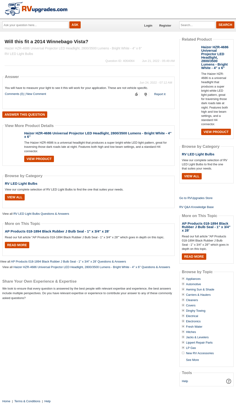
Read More (17, 245)
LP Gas (191, 348)
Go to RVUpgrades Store (195, 198)
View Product (39, 159)
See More (192, 360)
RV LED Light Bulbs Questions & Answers (41, 213)
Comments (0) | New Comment (25, 94)
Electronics (193, 321)
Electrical (192, 316)
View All (14, 197)
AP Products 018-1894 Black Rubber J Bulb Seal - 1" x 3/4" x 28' (57, 231)
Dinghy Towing (195, 310)
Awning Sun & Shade (200, 289)
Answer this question (25, 114)
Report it (159, 94)
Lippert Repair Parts (199, 342)
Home (6, 401)
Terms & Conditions (27, 401)
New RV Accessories (200, 353)
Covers (190, 305)
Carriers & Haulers (198, 294)
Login (148, 25)
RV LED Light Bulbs (21, 183)
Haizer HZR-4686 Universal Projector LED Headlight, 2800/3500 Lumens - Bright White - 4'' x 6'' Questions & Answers (91, 267)
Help (185, 381)
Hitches (191, 332)
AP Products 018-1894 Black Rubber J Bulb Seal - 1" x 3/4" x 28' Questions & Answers (68, 261)
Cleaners (192, 300)
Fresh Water (194, 326)
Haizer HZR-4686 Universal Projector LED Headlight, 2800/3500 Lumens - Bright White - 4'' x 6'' (97, 135)
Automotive (193, 284)
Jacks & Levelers (197, 337)
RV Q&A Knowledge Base (196, 207)
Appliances (193, 279)
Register (165, 25)
